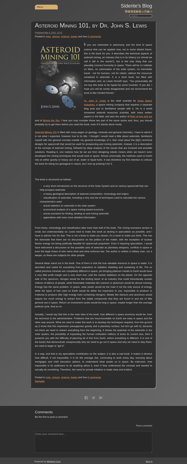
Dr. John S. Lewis (95, 100)
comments (94, 36)
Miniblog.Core (54, 461)
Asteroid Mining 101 (46, 132)
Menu (40, 7)
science (65, 36)
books (74, 36)
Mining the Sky (51, 120)
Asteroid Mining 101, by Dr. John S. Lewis (91, 25)
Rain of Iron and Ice (141, 116)
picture (56, 36)
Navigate (40, 381)
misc (48, 36)
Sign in (149, 461)
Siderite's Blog (136, 6)
